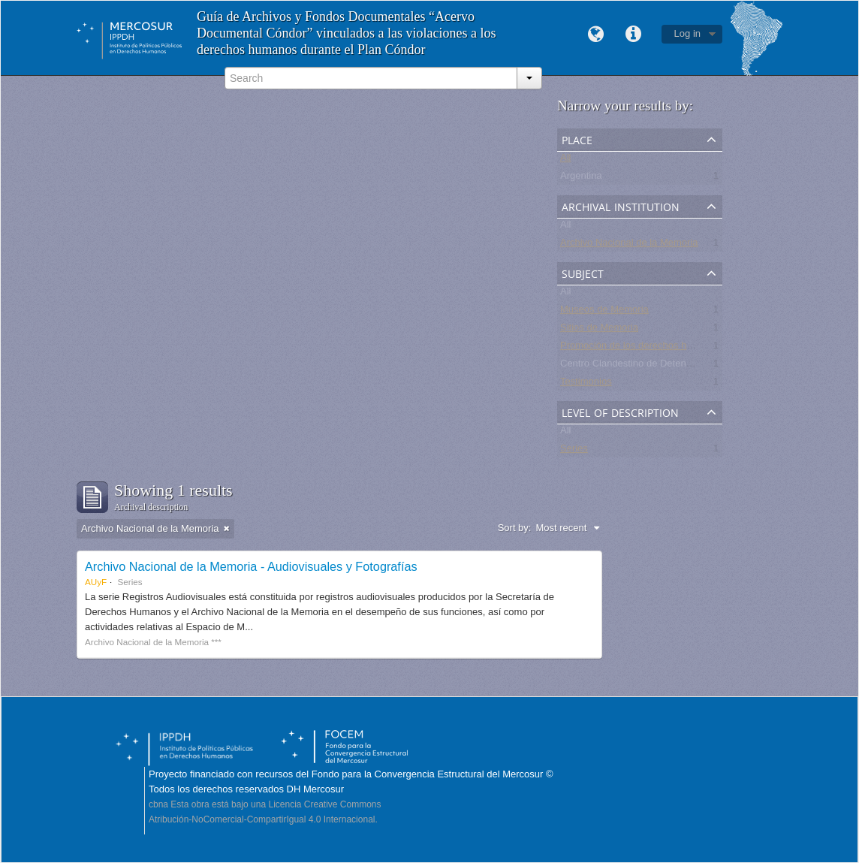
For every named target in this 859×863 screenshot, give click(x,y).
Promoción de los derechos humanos (641, 348)
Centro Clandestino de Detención (632, 366)
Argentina (581, 178)
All (565, 160)
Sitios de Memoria (599, 330)
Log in (687, 33)
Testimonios (586, 384)
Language (596, 34)
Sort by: (515, 527)
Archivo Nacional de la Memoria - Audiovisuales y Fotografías (251, 566)
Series (574, 451)
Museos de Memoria (604, 312)
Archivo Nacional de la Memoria (629, 245)
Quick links (634, 34)
